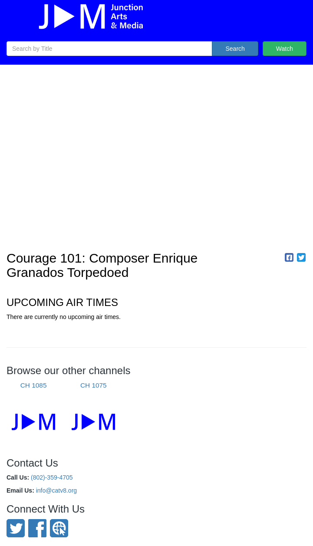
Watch (284, 48)
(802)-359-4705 (52, 477)
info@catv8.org (56, 490)
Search (234, 48)
